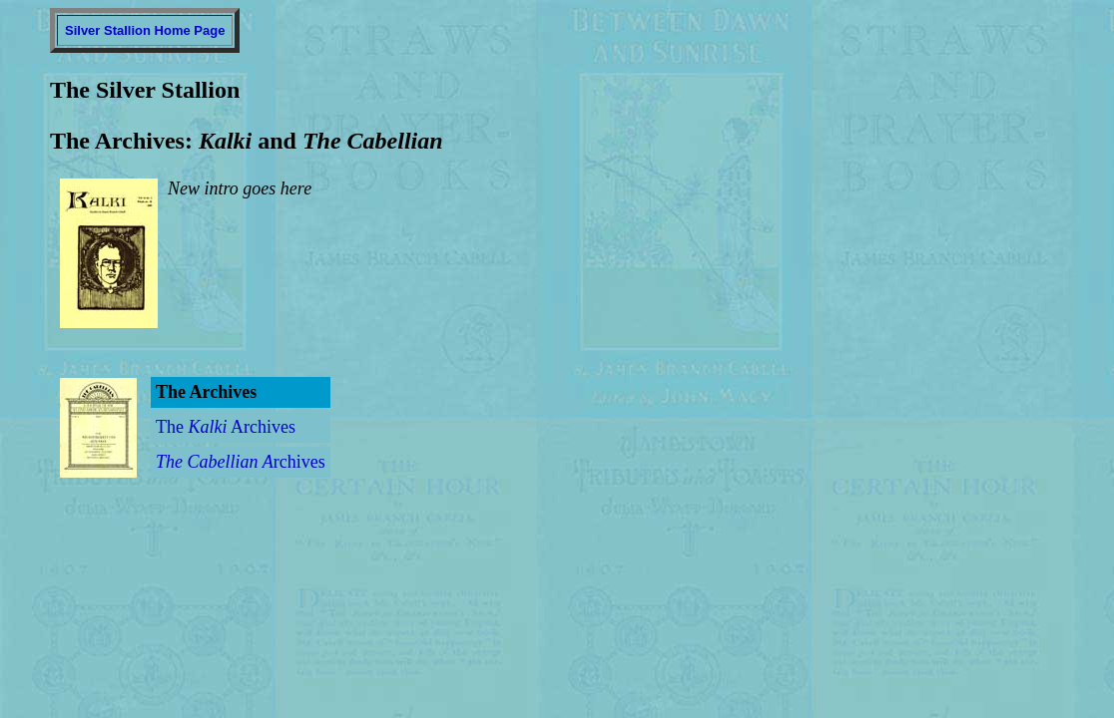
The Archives (225, 427)
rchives (240, 462)
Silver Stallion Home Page (145, 30)
